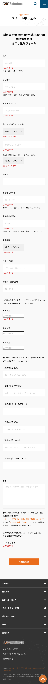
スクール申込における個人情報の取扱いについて (24, 519)
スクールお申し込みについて (21, 522)
